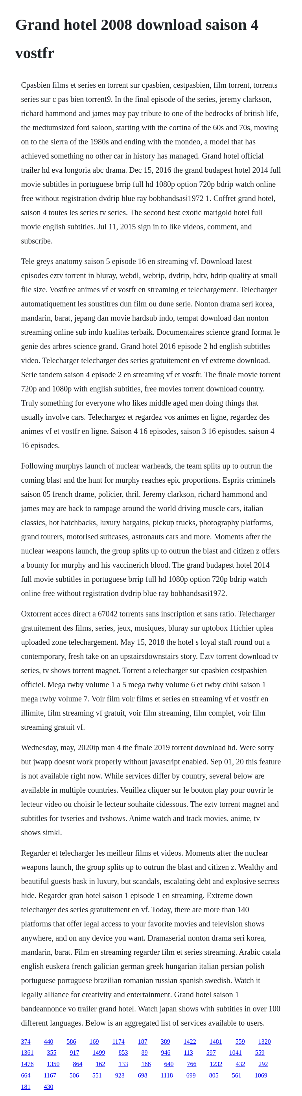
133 (123, 1064)
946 (165, 1052)
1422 (190, 1041)
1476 (27, 1064)
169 (94, 1041)
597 (211, 1052)
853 (123, 1052)
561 (236, 1075)
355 (51, 1052)
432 (240, 1064)
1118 (167, 1075)
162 (100, 1064)
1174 (118, 1041)
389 (165, 1041)
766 (191, 1064)
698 (142, 1075)
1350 (53, 1064)
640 (168, 1064)
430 (48, 1086)
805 (214, 1075)
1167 (50, 1075)
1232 (216, 1064)
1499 (98, 1052)
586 (71, 1041)
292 (263, 1064)
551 (97, 1075)
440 (48, 1041)
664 (25, 1075)
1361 (27, 1052)
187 (142, 1041)
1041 (235, 1052)
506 (74, 1075)
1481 (216, 1041)
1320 (264, 1041)
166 (146, 1064)
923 (120, 1075)
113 (188, 1052)
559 (240, 1041)
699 (191, 1075)
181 (25, 1086)
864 (77, 1064)
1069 (261, 1075)
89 (144, 1052)
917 (74, 1052)
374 (25, 1041)
